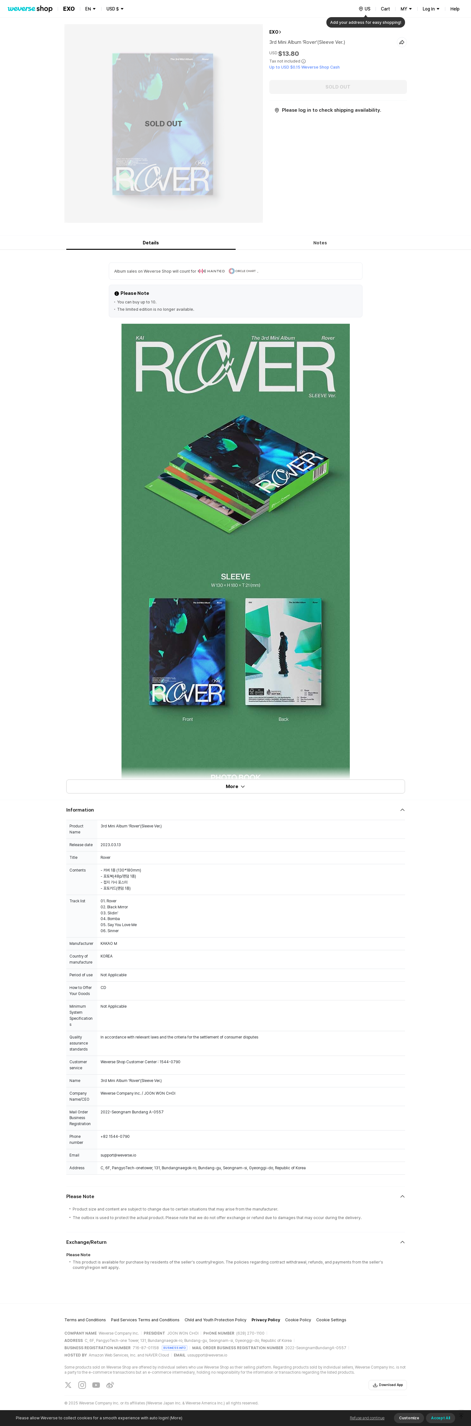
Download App (388, 1385)
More (235, 786)
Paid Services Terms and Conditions (145, 1319)
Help (455, 8)
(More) (175, 1418)
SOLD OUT (337, 87)
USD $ (113, 8)
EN (88, 8)
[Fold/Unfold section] (235, 810)
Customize (409, 1418)
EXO (273, 32)
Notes (320, 242)
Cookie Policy (298, 1319)
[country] (364, 9)
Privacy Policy (266, 1319)
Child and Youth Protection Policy (215, 1319)
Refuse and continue (367, 1418)
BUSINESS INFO (174, 1348)
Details (151, 242)
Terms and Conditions (85, 1319)
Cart (385, 8)
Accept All (440, 1418)
